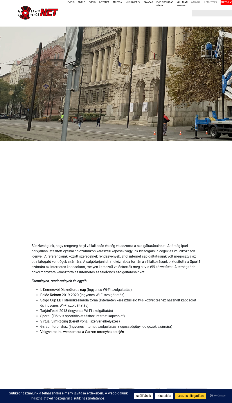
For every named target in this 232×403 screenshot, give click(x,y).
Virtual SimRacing (54, 321)
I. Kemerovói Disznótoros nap (63, 290)
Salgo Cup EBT (51, 300)
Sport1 (45, 316)
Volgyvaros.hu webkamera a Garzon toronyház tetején (82, 332)
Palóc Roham (50, 295)
